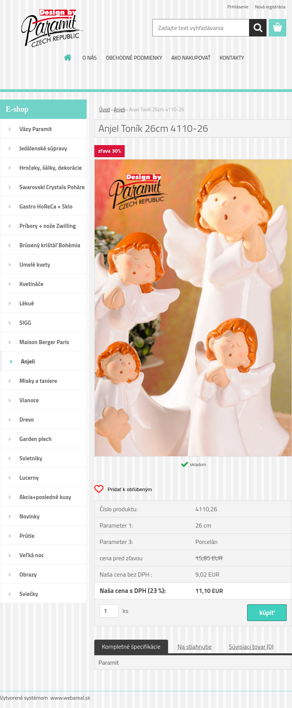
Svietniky (30, 458)
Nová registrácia (270, 6)
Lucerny (29, 477)
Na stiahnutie (195, 646)
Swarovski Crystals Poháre (52, 187)
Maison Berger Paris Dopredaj (44, 344)
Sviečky (28, 593)
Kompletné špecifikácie (131, 646)
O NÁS (90, 58)
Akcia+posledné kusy (45, 497)
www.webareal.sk (70, 698)
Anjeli (28, 361)
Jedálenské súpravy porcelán (43, 151)
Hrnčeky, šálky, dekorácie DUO (50, 170)
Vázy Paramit (35, 129)
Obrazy (28, 574)
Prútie (27, 535)
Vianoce (29, 400)
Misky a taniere (38, 380)
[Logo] (52, 28)
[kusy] (109, 611)
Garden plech (35, 439)
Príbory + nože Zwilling (47, 225)
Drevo (26, 419)
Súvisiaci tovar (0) (251, 646)
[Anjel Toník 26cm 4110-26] (193, 162)
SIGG (25, 322)
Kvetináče (31, 284)
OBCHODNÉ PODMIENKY (134, 58)
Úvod (104, 109)
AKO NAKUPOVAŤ (190, 58)
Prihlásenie (237, 6)
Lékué (26, 303)
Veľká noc (31, 555)
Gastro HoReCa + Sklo (46, 206)
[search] (258, 27)
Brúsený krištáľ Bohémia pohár (49, 247)
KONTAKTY (232, 58)
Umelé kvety (34, 264)
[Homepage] (68, 57)
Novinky (29, 516)
